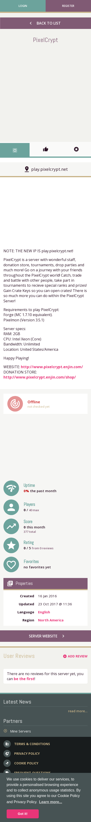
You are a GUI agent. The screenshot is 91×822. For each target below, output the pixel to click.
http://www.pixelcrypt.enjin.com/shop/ (39, 377)
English (44, 612)
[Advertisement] (45, 91)
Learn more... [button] (50, 802)
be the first (24, 678)
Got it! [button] (23, 814)
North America (50, 620)
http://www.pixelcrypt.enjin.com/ (52, 366)
